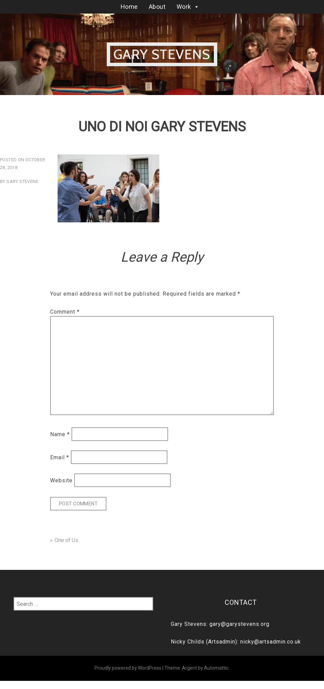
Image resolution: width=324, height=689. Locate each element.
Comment (65, 312)
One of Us (66, 540)
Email (59, 457)
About (157, 6)
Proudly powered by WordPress (128, 668)
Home (129, 6)
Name (60, 434)
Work (188, 6)
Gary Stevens (162, 54)
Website (61, 480)
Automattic (216, 668)
